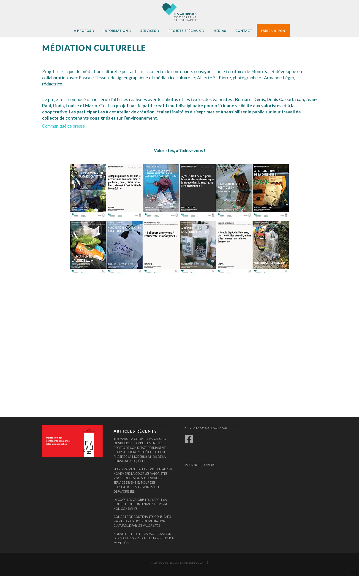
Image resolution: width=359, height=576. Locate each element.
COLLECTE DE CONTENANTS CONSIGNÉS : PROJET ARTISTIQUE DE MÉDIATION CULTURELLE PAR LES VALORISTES (143, 521)
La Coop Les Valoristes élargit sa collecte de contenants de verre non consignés (141, 504)
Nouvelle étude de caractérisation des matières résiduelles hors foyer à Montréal (144, 538)
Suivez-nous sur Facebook (206, 428)
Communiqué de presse (63, 126)
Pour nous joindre (200, 465)
